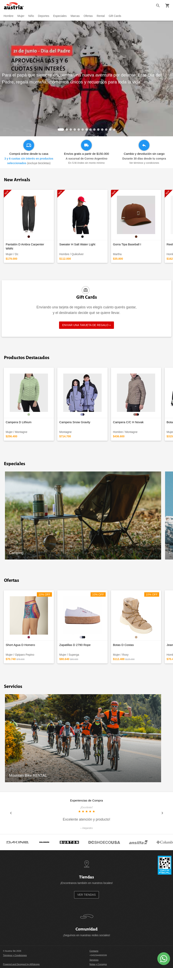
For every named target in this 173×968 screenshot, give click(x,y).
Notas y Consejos (98, 964)
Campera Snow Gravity (74, 422)
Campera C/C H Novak (128, 422)
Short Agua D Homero (20, 645)
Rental (101, 15)
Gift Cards (115, 15)
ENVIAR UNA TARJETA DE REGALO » (86, 325)
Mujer (20, 15)
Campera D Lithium (19, 422)
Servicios (94, 960)
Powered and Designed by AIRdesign (21, 964)
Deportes (43, 15)
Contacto (94, 951)
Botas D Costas (123, 645)
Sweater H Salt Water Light (77, 244)
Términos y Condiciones (15, 955)
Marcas (75, 15)
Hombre (8, 15)
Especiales (60, 15)
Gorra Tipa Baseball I (127, 244)
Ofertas (88, 15)
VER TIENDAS (86, 894)
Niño (31, 15)
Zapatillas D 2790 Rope (75, 645)
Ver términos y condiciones (144, 163)
